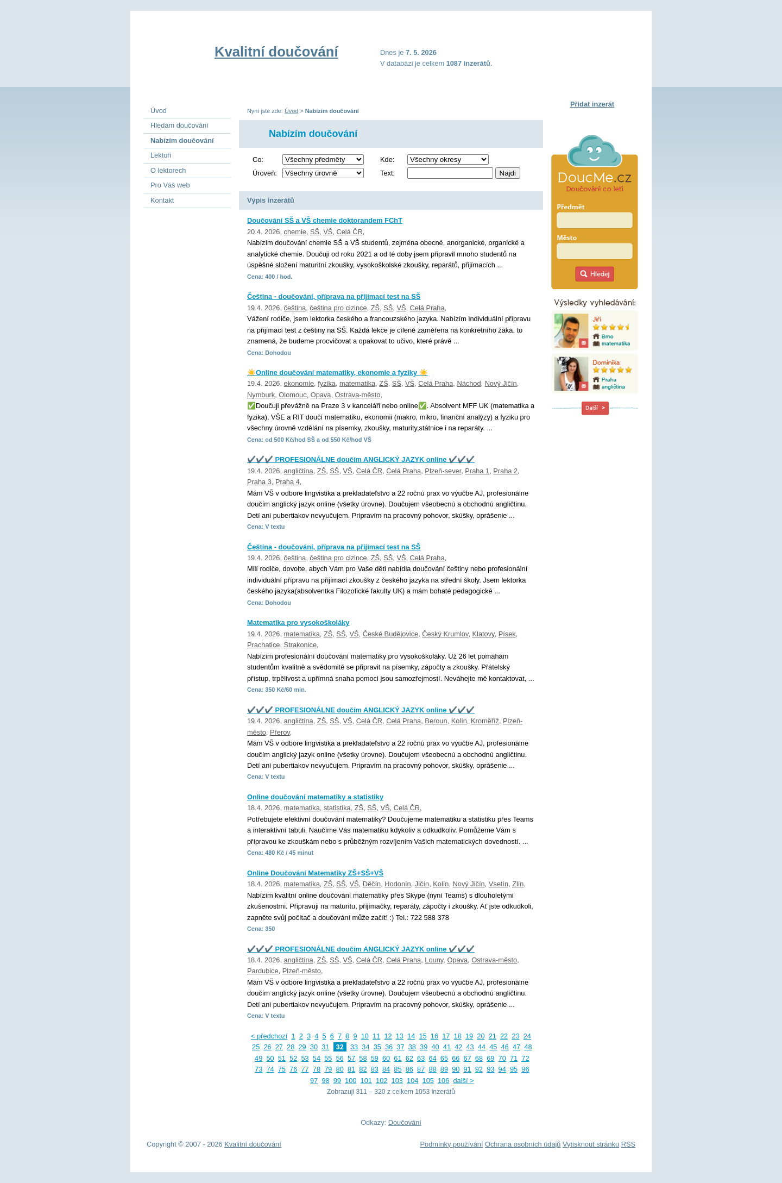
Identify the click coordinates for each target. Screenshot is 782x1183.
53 (304, 1058)
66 (455, 1058)
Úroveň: (265, 173)
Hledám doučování (179, 125)
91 (467, 1069)
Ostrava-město (358, 395)
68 (479, 1058)
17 (446, 1036)
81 (351, 1069)
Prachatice (263, 645)
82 (363, 1069)
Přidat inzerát (592, 104)
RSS (628, 1144)
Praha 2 (505, 471)
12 (388, 1036)
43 (470, 1047)
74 (270, 1069)
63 (421, 1058)
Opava (321, 395)
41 (447, 1047)
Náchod (469, 383)
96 (525, 1069)
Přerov (280, 732)
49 (258, 1058)
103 (397, 1080)
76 (293, 1069)
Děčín (372, 884)
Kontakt (162, 200)
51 (282, 1058)
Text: (387, 173)
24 (527, 1036)
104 (412, 1080)
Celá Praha (427, 308)
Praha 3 (259, 482)
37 (400, 1047)
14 (411, 1036)
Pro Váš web (170, 185)
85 (397, 1069)
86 (409, 1069)
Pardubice (263, 971)
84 (386, 1069)
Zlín (518, 884)
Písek (507, 634)
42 (458, 1047)
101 (366, 1080)
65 (444, 1058)
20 (480, 1036)
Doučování (404, 1122)
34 (365, 1047)
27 (279, 1047)
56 (340, 1058)
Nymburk (261, 395)
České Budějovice (390, 634)
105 (428, 1080)
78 (316, 1069)
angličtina (298, 471)
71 (514, 1058)
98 (325, 1080)
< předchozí (269, 1036)
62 (409, 1058)
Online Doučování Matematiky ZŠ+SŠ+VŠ (315, 873)
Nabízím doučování (182, 140)
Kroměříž (485, 721)
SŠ (314, 232)
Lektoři (160, 155)
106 (443, 1080)
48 (528, 1047)
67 (467, 1058)
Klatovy (483, 634)
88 (432, 1069)
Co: (258, 159)
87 (421, 1069)
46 (505, 1047)
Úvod (291, 111)
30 (314, 1047)
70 (502, 1058)
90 (455, 1069)
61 (397, 1058)
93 (490, 1069)
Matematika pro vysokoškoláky (298, 622)
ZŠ (375, 308)
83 (375, 1069)
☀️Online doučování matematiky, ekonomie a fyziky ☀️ (337, 372)
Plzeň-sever (443, 471)
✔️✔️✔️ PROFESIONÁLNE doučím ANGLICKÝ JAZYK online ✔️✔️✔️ (361, 459)
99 (337, 1080)
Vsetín (498, 884)
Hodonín (397, 884)
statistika (337, 808)
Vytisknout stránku (591, 1144)
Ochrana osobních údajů (522, 1144)
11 (376, 1036)
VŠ (327, 232)
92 (479, 1069)
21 (492, 1036)
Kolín (459, 721)
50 (270, 1058)
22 (504, 1036)
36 (389, 1047)
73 (258, 1069)
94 (502, 1069)
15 (422, 1036)
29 (302, 1047)
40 (435, 1047)
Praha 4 (287, 482)
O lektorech (168, 170)
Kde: (387, 159)
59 (375, 1058)
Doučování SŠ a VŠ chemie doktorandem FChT (324, 220)
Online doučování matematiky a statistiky (315, 797)
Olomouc (292, 395)
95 (514, 1069)
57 (351, 1058)
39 (423, 1047)
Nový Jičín (501, 383)
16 (434, 1036)
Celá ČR (349, 232)
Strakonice (300, 645)
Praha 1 (477, 471)
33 (354, 1047)
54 (316, 1058)
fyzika (327, 383)
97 (314, 1080)
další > (463, 1080)
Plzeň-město (301, 971)
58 (363, 1058)
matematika (357, 383)
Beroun (436, 721)
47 (516, 1047)
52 (293, 1058)
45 (493, 1047)
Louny (434, 960)
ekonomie (299, 383)
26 (267, 1047)
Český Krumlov (445, 634)
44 (481, 1047)
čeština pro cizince (338, 308)
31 (325, 1047)
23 (515, 1036)
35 (377, 1047)
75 (282, 1069)
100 (350, 1080)
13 (399, 1036)
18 (458, 1036)
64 (432, 1058)
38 (412, 1047)
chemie (295, 232)
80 (340, 1069)
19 (469, 1036)
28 (290, 1047)
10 (365, 1036)
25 (256, 1047)
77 (304, 1069)
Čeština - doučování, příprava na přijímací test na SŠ (333, 296)
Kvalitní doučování (276, 51)
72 (525, 1058)
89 (444, 1069)
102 (381, 1080)
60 (386, 1058)
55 (328, 1058)
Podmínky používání (451, 1144)
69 (490, 1058)
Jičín (422, 884)
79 (328, 1069)
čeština (295, 308)
